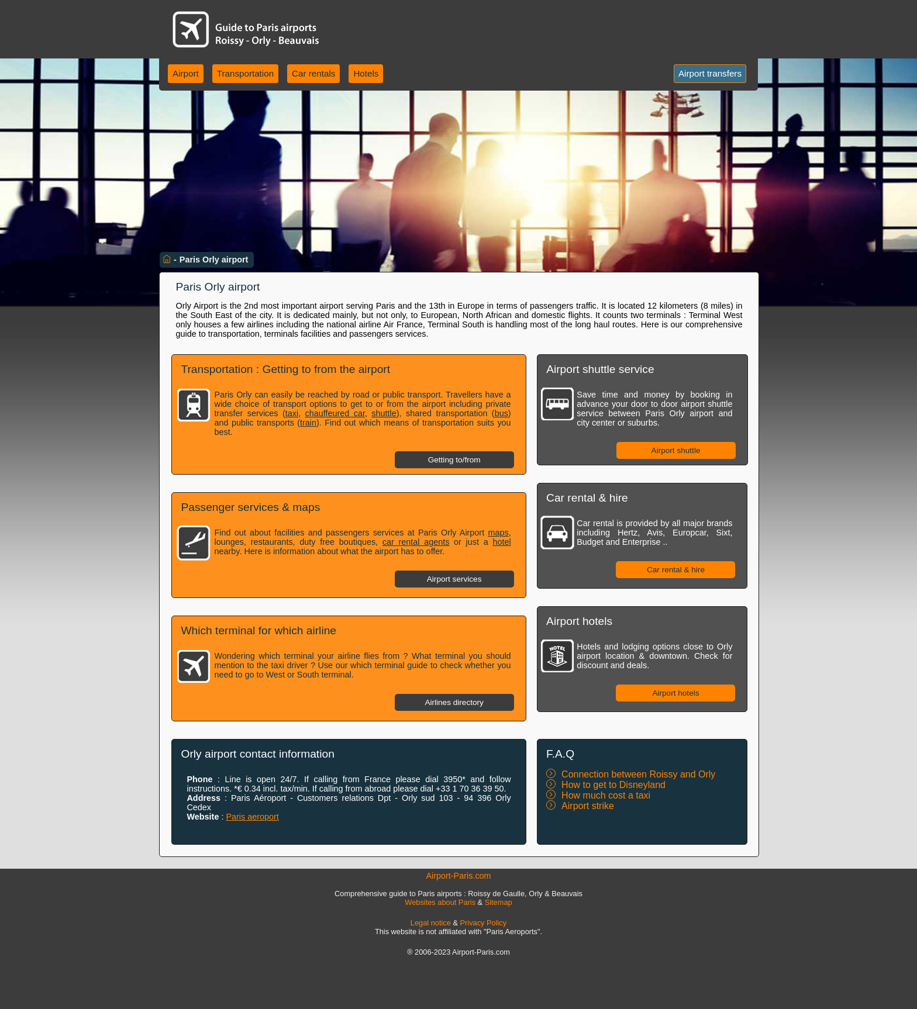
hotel (501, 542)
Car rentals (313, 73)
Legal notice (431, 922)
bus (501, 413)
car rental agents (416, 542)
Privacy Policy (483, 922)
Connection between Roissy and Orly (638, 774)
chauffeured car (335, 413)
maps (498, 532)
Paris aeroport (252, 816)
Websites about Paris (440, 902)
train (308, 422)
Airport (186, 73)
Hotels (365, 73)
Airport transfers (710, 73)
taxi (291, 413)
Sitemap (498, 902)
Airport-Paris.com (458, 875)
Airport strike (587, 806)
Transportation (245, 73)
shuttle (383, 413)
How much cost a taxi (605, 795)
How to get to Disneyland (613, 785)
